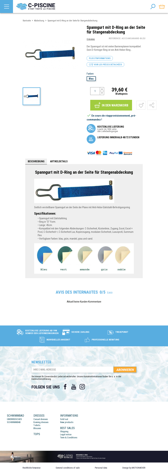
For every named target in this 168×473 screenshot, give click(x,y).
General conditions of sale (68, 467)
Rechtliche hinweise (31, 467)
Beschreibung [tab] (36, 161)
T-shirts (36, 425)
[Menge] (95, 91)
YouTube (73, 386)
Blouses (37, 428)
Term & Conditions (68, 437)
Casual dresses (40, 419)
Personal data (101, 467)
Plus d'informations (100, 58)
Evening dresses (40, 422)
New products (66, 422)
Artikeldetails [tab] (59, 161)
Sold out (64, 419)
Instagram (82, 386)
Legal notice (65, 434)
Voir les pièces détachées (105, 64)
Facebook (65, 386)
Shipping (64, 431)
